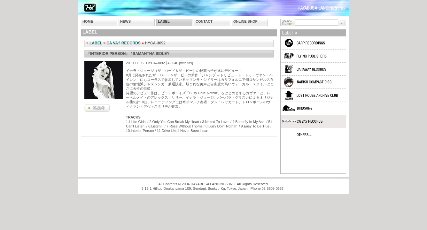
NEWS (125, 21)
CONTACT (204, 21)
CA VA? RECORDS (123, 43)
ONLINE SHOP (245, 21)
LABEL (164, 21)
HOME (87, 21)
